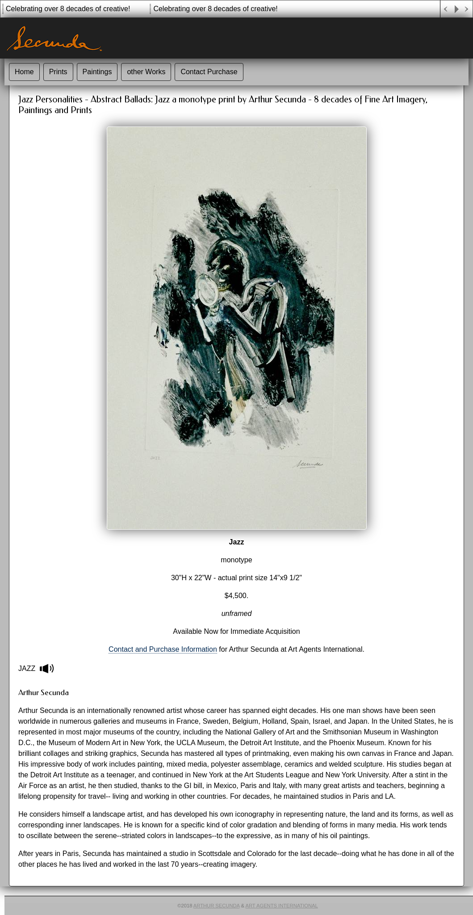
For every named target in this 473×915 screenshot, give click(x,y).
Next (467, 9)
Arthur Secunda (216, 905)
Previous (446, 9)
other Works (146, 72)
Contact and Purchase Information (163, 649)
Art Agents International (282, 905)
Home (24, 72)
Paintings (97, 72)
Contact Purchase (208, 72)
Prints (58, 72)
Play (456, 9)
